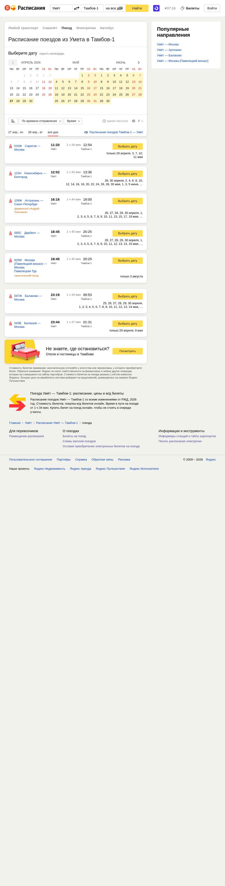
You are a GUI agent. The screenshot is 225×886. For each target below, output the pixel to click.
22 (24, 94)
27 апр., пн (15, 132)
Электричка (86, 28)
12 (50, 81)
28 (18, 101)
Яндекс (211, 459)
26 (50, 94)
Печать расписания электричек (180, 441)
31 (95, 101)
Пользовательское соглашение (30, 459)
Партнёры (63, 459)
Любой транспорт (23, 28)
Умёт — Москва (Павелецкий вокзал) (182, 61)
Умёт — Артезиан (169, 50)
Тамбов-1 (86, 149)
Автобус (107, 28)
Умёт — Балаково (169, 55)
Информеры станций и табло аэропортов (187, 436)
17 (37, 88)
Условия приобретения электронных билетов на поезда (101, 446)
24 (37, 94)
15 (24, 88)
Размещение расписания (26, 436)
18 (43, 88)
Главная (14, 423)
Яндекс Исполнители (144, 468)
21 (18, 94)
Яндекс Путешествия (110, 468)
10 (37, 81)
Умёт (53, 149)
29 (24, 101)
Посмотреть (127, 351)
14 (18, 88)
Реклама (124, 459)
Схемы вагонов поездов (79, 441)
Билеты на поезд (74, 436)
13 (11, 88)
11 (43, 81)
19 (50, 88)
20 (11, 94)
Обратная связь (103, 459)
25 (43, 94)
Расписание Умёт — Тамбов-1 (57, 423)
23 (30, 94)
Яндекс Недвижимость (49, 468)
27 (11, 101)
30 (30, 101)
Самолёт (50, 28)
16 (30, 88)
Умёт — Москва (168, 44)
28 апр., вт (35, 132)
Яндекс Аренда (80, 468)
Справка (81, 459)
